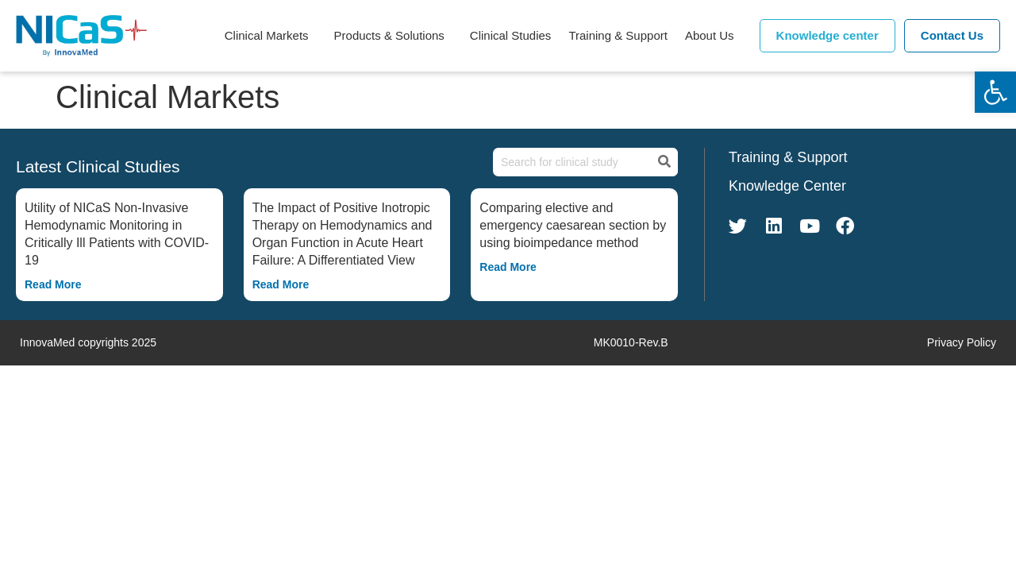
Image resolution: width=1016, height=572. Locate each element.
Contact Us (952, 35)
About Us (713, 36)
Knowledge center (827, 35)
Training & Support (618, 35)
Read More (53, 284)
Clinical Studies (511, 35)
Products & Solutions (393, 36)
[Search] (663, 162)
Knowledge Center (787, 186)
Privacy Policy (961, 342)
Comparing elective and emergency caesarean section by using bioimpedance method (572, 225)
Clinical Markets (271, 36)
